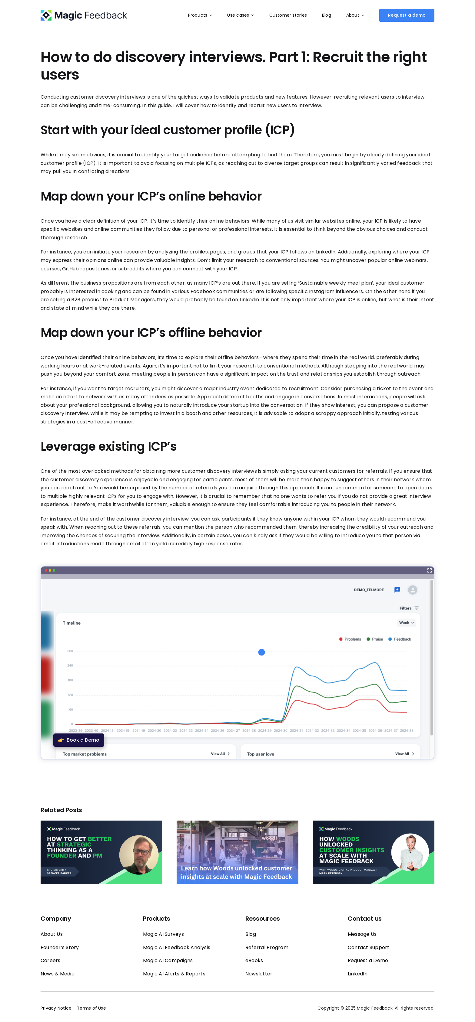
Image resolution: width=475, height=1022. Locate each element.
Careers (51, 960)
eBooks (254, 960)
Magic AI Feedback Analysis (176, 947)
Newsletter (258, 973)
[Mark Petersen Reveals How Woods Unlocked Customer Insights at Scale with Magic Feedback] (373, 824)
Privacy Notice (56, 1008)
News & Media (58, 973)
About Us (52, 934)
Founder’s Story (60, 947)
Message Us (362, 934)
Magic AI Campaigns (168, 960)
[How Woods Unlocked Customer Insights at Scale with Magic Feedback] (237, 824)
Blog (250, 934)
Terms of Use (91, 1008)
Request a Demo (368, 960)
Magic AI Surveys (163, 934)
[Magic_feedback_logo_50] (84, 11)
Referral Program (266, 947)
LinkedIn (357, 973)
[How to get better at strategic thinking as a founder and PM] (101, 824)
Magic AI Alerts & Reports (174, 973)
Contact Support (369, 947)
